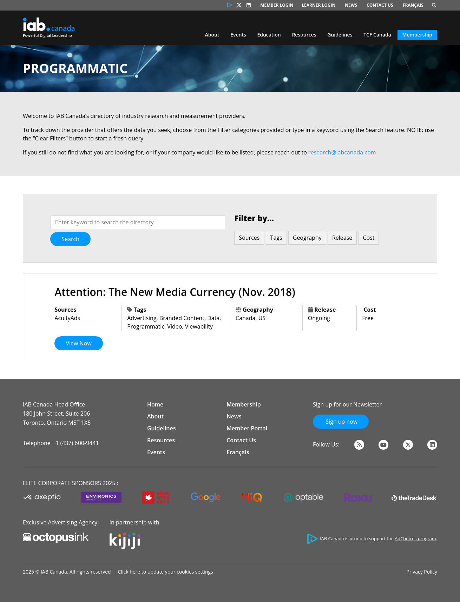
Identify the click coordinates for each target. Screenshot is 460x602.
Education (269, 34)
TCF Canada (377, 34)
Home (155, 404)
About (212, 34)
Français (413, 5)
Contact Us (380, 5)
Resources (304, 34)
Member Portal (246, 428)
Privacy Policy (422, 571)
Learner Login (318, 5)
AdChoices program (415, 538)
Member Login (276, 5)
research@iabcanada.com (342, 152)
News (351, 5)
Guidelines (339, 34)
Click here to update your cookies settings (165, 571)
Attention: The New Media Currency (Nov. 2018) (174, 292)
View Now (78, 343)
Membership (417, 34)
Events (238, 34)
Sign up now (340, 421)
